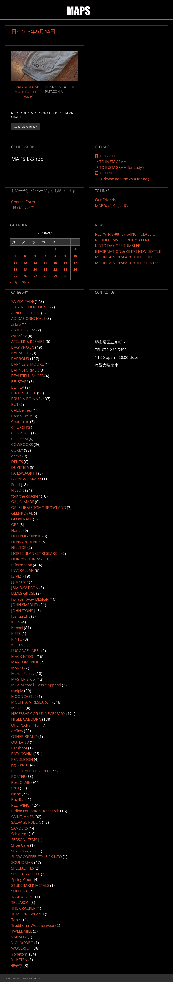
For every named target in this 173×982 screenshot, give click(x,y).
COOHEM (19, 438)
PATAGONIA (54, 91)
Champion (20, 421)
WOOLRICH (21, 948)
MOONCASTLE (23, 696)
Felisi (15, 484)
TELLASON (20, 902)
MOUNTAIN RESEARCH (31, 702)
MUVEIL (18, 707)
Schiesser (19, 833)
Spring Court (22, 879)
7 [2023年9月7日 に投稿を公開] (45, 255)
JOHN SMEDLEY (24, 604)
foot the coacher (25, 496)
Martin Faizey (23, 673)
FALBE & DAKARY (26, 478)
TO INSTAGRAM (111, 161)
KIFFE (16, 633)
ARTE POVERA (23, 329)
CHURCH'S (20, 427)
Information (21, 564)
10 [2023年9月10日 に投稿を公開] (75, 255)
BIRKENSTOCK (23, 393)
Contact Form (23, 201)
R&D (15, 787)
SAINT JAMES (22, 816)
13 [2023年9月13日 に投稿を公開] (35, 262)
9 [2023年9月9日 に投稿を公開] (65, 255)
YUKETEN (19, 959)
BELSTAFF (19, 381)
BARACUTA (21, 352)
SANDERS (19, 828)
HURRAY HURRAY (27, 558)
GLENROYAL (22, 513)
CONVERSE (20, 433)
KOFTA (17, 644)
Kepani (17, 627)
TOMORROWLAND (27, 913)
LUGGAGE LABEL (25, 650)
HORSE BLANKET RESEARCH (35, 553)
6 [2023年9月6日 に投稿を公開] (35, 255)
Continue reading (24, 126)
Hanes (16, 530)
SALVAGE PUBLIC (26, 822)
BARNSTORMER (25, 370)
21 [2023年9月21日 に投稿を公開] (45, 269)
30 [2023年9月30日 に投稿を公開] (65, 276)
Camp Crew (21, 415)
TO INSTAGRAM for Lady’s (119, 167)
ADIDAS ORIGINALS (28, 318)
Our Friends (105, 199)
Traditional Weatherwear (33, 925)
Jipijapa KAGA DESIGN (30, 599)
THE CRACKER (23, 908)
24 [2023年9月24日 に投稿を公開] (75, 269)
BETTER (17, 387)
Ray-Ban (18, 799)
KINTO (16, 639)
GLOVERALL (21, 519)
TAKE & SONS (22, 896)
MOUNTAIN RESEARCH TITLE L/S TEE (127, 262)
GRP (15, 524)
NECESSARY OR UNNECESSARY (38, 713)
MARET (17, 667)
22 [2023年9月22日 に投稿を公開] (55, 269)
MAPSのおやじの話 (111, 205)
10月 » (24, 282)
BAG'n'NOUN (22, 347)
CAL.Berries (21, 410)
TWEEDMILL (21, 931)
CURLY (17, 450)
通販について (22, 207)
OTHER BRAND (24, 736)
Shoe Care (20, 845)
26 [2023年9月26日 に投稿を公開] (25, 276)
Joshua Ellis (20, 616)
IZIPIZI (16, 576)
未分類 (17, 965)
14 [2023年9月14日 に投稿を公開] (45, 262)
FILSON (17, 490)
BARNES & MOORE (27, 364)
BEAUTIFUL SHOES (27, 375)
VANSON (19, 936)
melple (17, 690)
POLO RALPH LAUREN (30, 770)
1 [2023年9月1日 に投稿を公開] (55, 249)
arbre (16, 324)
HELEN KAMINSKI (26, 536)
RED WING (20, 805)
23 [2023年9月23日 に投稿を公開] (65, 269)
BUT (14, 404)
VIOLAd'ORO (22, 942)
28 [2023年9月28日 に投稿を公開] (45, 276)
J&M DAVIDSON (24, 587)
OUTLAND (20, 742)
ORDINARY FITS (25, 725)
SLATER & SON (24, 851)
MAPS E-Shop (27, 158)
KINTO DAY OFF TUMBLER (117, 245)
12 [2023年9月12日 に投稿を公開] (25, 262)
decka (16, 455)
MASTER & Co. (23, 679)
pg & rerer (20, 765)
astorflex (19, 335)
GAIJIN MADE (22, 501)
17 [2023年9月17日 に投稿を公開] (75, 262)
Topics (16, 919)
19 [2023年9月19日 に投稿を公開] (25, 269)
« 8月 (14, 282)
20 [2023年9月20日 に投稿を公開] (35, 269)
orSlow (17, 730)
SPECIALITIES (22, 868)
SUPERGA (19, 891)
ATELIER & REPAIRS (28, 341)
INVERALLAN (22, 570)
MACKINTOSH (23, 656)
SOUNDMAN (22, 862)
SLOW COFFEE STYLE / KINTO (36, 856)
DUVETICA (20, 467)
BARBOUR (20, 358)
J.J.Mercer (19, 581)
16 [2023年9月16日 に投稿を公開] (65, 262)
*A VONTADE (22, 301)
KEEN (15, 622)
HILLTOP (19, 547)
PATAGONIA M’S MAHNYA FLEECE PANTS (28, 92)
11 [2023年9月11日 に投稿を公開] (15, 262)
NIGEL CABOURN (26, 719)
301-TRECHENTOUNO (30, 307)
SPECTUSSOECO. (25, 873)
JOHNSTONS (22, 610)
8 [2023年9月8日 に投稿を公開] (55, 255)
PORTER (18, 776)
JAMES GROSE (23, 593)
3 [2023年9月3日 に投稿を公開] (75, 249)
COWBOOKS (22, 444)
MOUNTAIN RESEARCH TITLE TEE (124, 257)
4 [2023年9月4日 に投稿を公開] (15, 255)
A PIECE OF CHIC (25, 312)
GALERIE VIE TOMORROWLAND (38, 507)
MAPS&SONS (101, 7)
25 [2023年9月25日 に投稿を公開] (15, 276)
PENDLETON (22, 759)
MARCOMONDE (25, 662)
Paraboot (19, 748)
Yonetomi (19, 954)
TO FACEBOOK (110, 156)
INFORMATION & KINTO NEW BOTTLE (128, 251)
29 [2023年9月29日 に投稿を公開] (55, 276)
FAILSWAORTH (24, 473)
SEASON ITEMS (24, 839)
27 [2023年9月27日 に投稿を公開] (35, 276)
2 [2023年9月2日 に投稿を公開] (65, 249)
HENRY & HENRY (26, 541)
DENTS (17, 461)
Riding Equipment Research (35, 810)
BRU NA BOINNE (25, 398)
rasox (16, 793)
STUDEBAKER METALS (30, 885)
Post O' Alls (21, 782)
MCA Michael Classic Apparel (36, 684)
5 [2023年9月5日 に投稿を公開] (25, 255)
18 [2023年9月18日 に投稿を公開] (15, 269)
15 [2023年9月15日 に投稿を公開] (55, 262)
